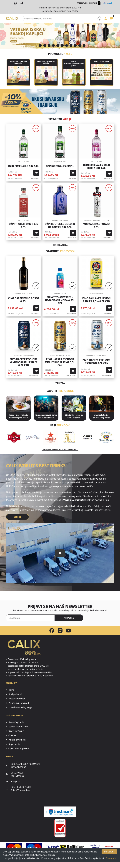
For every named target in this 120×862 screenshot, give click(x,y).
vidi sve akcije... (60, 244)
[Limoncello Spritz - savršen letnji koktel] (101, 403)
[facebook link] (51, 630)
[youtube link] (68, 630)
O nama (12, 735)
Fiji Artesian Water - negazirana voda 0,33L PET (60, 300)
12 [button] (84, 45)
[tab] (36, 46)
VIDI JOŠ (17, 517)
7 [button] (62, 45)
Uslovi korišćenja (16, 730)
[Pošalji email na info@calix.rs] (15, 3)
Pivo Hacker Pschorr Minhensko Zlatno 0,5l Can (60, 362)
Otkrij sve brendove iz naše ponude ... (60, 449)
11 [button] (79, 45)
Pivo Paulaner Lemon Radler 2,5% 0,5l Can (96, 300)
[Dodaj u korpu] (36, 173)
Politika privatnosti (17, 739)
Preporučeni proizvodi (18, 702)
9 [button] (70, 45)
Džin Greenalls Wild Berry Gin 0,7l (96, 166)
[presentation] (100, 617)
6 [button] (57, 45)
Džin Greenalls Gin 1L (60, 165)
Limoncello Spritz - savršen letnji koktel (101, 416)
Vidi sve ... (60, 383)
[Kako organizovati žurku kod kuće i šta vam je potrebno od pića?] (46, 403)
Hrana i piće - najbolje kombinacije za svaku (18, 416)
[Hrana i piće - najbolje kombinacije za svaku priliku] (18, 403)
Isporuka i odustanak (18, 726)
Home (11, 689)
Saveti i (60, 391)
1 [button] (36, 45)
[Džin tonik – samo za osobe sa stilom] (74, 403)
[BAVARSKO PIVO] (60, 101)
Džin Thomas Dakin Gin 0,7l (23, 225)
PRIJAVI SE (69, 617)
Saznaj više (111, 858)
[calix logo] (24, 648)
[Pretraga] (99, 18)
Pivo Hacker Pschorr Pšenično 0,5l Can (96, 361)
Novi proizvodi (15, 694)
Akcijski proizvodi (16, 698)
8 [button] (66, 45)
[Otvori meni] (8, 3)
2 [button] (40, 45)
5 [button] (53, 45)
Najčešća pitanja (16, 722)
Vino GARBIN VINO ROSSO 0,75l (23, 300)
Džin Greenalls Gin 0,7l (23, 165)
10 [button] (75, 45)
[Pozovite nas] (22, 3)
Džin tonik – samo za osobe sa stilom (74, 416)
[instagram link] (60, 630)
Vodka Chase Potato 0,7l (96, 225)
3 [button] (44, 45)
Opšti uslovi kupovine (18, 748)
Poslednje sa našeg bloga (20, 707)
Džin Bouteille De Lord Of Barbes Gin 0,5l (60, 225)
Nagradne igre (15, 744)
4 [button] (49, 45)
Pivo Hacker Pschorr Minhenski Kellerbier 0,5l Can (24, 362)
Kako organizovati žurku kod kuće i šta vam (46, 416)
